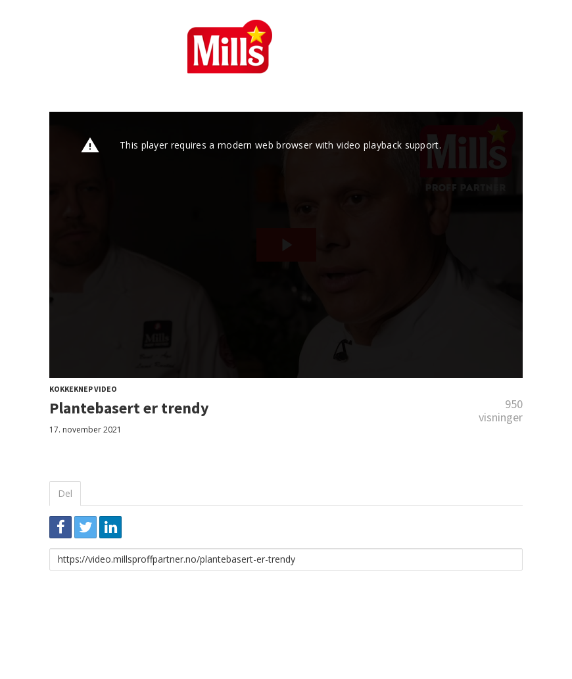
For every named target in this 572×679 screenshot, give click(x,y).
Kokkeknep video (83, 389)
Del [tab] (65, 493)
